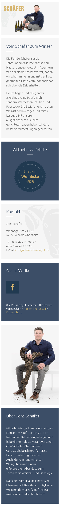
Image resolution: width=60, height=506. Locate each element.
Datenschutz (14, 312)
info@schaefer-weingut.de (32, 250)
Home (27, 308)
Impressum (40, 308)
